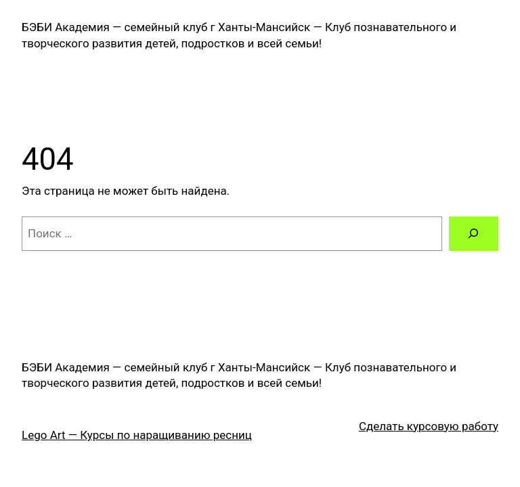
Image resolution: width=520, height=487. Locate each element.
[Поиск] (473, 233)
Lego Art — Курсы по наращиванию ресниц (137, 435)
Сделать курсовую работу (428, 426)
